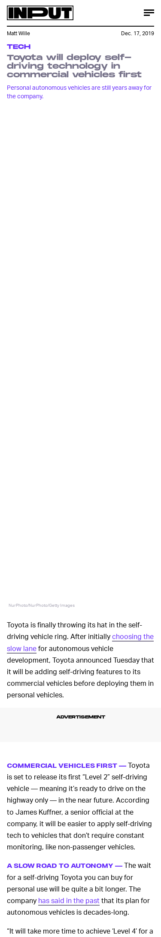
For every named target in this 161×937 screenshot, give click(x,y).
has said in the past (69, 900)
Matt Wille (18, 33)
